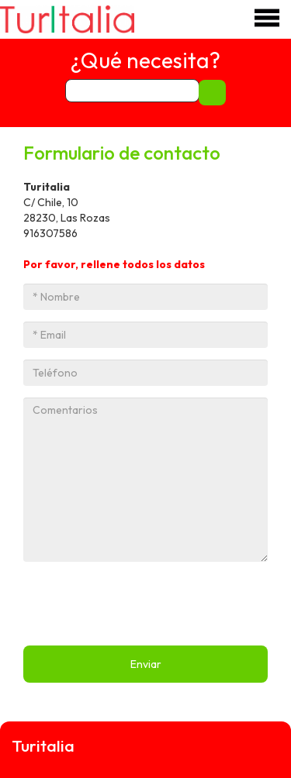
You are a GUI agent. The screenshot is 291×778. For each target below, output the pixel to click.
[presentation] (141, 603)
